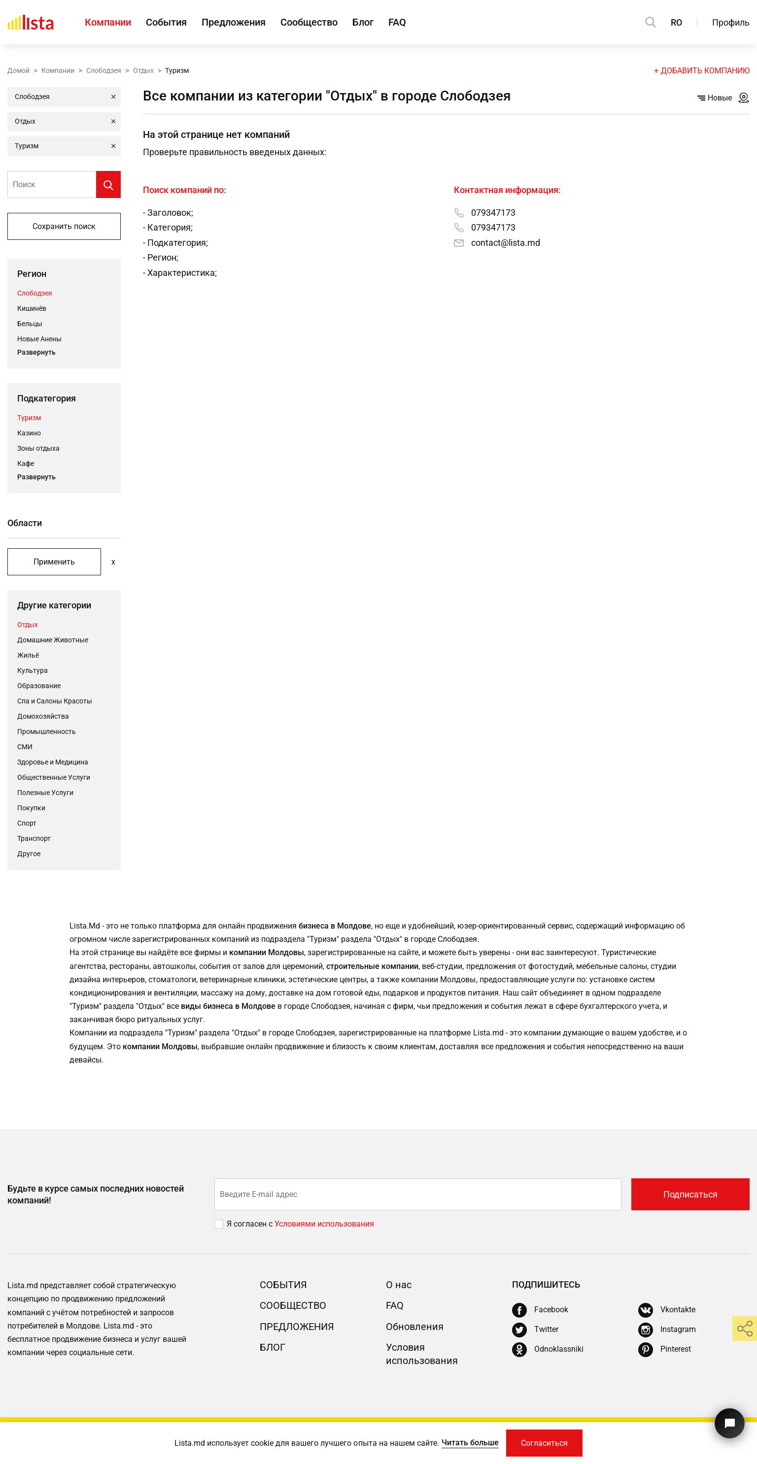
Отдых (143, 70)
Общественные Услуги (53, 777)
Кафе (25, 463)
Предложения (234, 22)
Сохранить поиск (64, 226)
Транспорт (34, 838)
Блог (363, 22)
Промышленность (46, 731)
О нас (399, 1285)
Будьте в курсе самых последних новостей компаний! (95, 1194)
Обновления (415, 1326)
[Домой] (30, 22)
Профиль (731, 22)
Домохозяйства (43, 716)
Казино (29, 433)
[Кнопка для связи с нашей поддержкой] (730, 1423)
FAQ (397, 22)
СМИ (25, 747)
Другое (28, 854)
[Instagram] (667, 1330)
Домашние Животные (52, 640)
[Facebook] (540, 1310)
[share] (744, 1328)
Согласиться (544, 1443)
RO (676, 22)
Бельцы (29, 324)
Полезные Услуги (45, 793)
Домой (18, 70)
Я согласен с (251, 1224)
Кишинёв (31, 308)
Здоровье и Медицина (52, 762)
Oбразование (39, 686)
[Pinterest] (664, 1349)
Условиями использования (324, 1224)
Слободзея (103, 70)
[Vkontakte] (666, 1310)
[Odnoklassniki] (548, 1349)
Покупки (31, 808)
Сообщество (309, 22)
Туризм (29, 418)
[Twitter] (535, 1330)
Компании (108, 22)
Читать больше (470, 1442)
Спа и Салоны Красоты (54, 701)
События (166, 22)
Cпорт (26, 823)
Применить (54, 561)
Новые (714, 97)
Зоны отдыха (38, 448)
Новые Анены (39, 339)
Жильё (28, 655)
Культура (32, 670)
